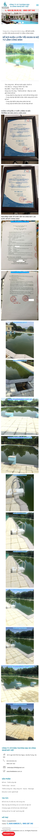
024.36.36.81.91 (14, 10)
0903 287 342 (29, 10)
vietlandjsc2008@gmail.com (15, 767)
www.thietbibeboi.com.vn (14, 771)
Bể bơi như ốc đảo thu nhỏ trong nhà (13, 801)
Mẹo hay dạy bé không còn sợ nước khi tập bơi (16, 805)
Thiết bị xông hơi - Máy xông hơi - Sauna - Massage (18, 788)
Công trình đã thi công (17, 31)
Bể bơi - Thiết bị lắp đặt (9, 782)
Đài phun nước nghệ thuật (10, 792)
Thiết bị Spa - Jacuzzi (8, 785)
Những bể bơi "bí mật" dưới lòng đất (13, 811)
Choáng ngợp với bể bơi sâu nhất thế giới (14, 808)
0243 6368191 (14, 823)
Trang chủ (6, 31)
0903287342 (8, 834)
